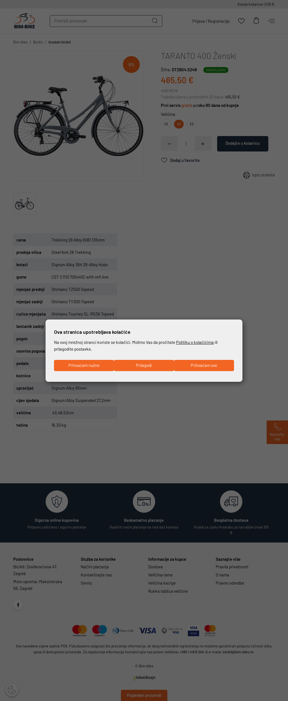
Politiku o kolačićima (195, 342)
